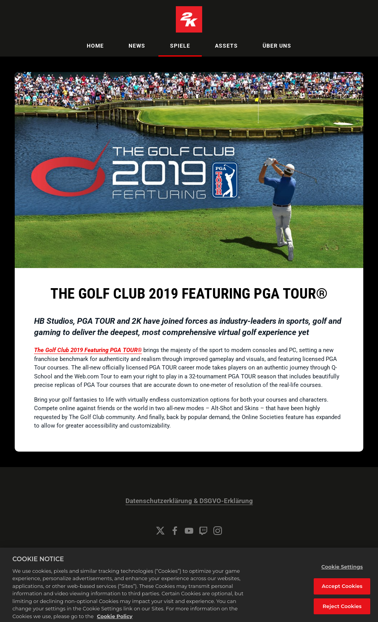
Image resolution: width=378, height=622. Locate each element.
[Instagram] (217, 530)
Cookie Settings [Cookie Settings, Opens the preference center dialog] (342, 572)
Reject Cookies (342, 611)
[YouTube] (189, 530)
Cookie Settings (189, 551)
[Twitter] (160, 530)
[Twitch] (203, 530)
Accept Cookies (342, 592)
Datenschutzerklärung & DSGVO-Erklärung (189, 501)
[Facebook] (174, 530)
